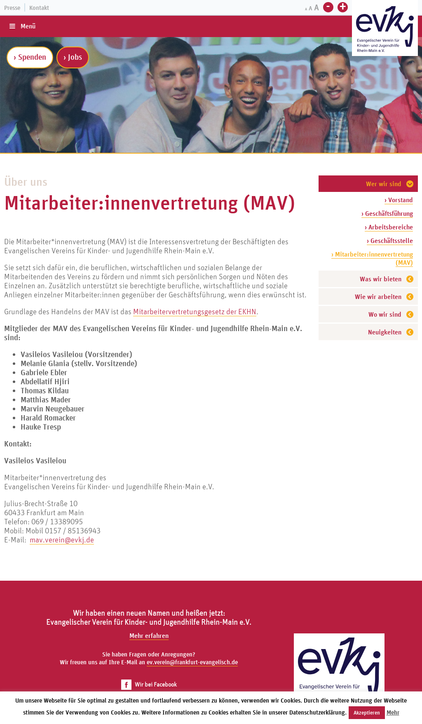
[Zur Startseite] (385, 29)
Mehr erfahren (149, 635)
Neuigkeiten (384, 332)
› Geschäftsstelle (390, 240)
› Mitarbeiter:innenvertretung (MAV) (372, 258)
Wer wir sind (383, 184)
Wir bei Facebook (149, 684)
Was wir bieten (380, 279)
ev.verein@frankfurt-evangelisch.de (192, 662)
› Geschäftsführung (387, 213)
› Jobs (72, 56)
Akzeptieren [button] (367, 712)
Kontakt (39, 8)
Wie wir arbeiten (378, 296)
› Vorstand (398, 200)
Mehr (393, 712)
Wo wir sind (384, 314)
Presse (12, 8)
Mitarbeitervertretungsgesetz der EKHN (194, 311)
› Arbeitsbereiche (389, 227)
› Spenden (30, 56)
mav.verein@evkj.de (62, 539)
